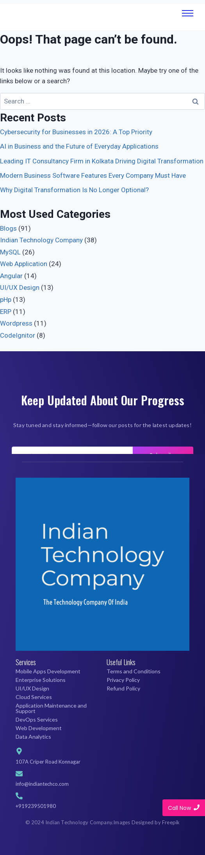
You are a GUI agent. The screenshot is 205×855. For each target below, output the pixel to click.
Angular (11, 276)
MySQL (10, 252)
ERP (5, 311)
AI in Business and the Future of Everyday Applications (79, 146)
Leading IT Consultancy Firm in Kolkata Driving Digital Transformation (101, 161)
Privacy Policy (123, 679)
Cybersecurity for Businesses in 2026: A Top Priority (76, 132)
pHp (5, 299)
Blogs (8, 228)
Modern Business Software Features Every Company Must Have (93, 175)
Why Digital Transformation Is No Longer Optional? (74, 190)
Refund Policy (123, 688)
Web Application (23, 264)
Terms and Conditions (133, 671)
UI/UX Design (19, 287)
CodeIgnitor (17, 335)
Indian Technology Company (41, 240)
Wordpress (16, 323)
